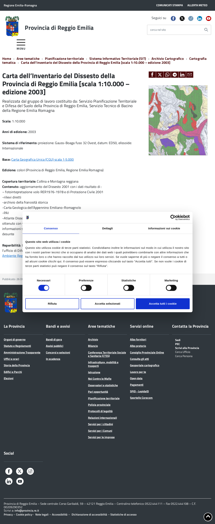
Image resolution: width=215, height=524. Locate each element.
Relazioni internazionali (102, 418)
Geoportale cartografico (144, 365)
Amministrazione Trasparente (22, 352)
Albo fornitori (138, 339)
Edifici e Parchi (13, 372)
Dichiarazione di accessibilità (89, 514)
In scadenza (53, 359)
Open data (136, 378)
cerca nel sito (158, 29)
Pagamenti (136, 385)
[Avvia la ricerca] (206, 30)
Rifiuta (52, 303)
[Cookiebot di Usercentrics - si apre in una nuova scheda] (173, 217)
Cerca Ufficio (182, 351)
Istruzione (94, 372)
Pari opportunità (98, 392)
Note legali (42, 514)
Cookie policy (24, 514)
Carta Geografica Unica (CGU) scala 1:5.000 (42, 159)
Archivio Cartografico (168, 58)
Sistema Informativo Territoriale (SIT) (117, 58)
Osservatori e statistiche (103, 385)
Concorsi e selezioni (58, 352)
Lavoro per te (138, 372)
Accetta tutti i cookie (163, 303)
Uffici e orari (11, 359)
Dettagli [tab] (107, 228)
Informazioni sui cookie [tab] (164, 228)
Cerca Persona (184, 356)
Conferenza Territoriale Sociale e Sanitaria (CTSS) (107, 354)
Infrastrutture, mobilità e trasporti (103, 364)
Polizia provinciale (99, 405)
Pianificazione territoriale (64, 58)
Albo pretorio (138, 346)
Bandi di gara (54, 339)
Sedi (177, 340)
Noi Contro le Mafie (99, 378)
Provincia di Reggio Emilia (59, 28)
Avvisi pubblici (54, 346)
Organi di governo (15, 339)
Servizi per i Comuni (100, 431)
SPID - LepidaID (139, 391)
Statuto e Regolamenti (17, 346)
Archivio (93, 339)
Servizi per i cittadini (100, 424)
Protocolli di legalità (100, 411)
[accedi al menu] (21, 44)
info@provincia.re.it (27, 510)
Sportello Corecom (141, 398)
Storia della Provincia (17, 365)
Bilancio (93, 346)
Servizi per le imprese (101, 437)
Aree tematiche (28, 58)
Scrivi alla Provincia (187, 348)
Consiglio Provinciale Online (147, 352)
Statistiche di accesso (123, 514)
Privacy (8, 514)
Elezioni (8, 378)
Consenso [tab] (51, 228)
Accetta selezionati (107, 303)
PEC (177, 344)
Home (6, 58)
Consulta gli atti (139, 359)
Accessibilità (59, 514)
